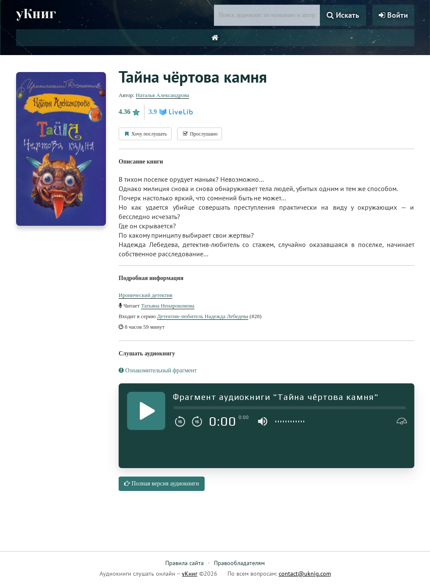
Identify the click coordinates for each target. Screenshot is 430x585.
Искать (343, 15)
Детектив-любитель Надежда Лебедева (202, 316)
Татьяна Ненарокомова (167, 305)
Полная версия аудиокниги (161, 483)
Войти (393, 15)
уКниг (36, 14)
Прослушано (199, 134)
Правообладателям (239, 563)
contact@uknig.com (305, 573)
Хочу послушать (145, 134)
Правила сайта (184, 563)
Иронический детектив (145, 295)
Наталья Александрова (162, 95)
